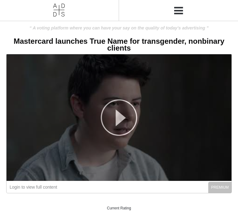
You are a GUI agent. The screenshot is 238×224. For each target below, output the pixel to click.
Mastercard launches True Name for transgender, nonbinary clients (119, 44)
